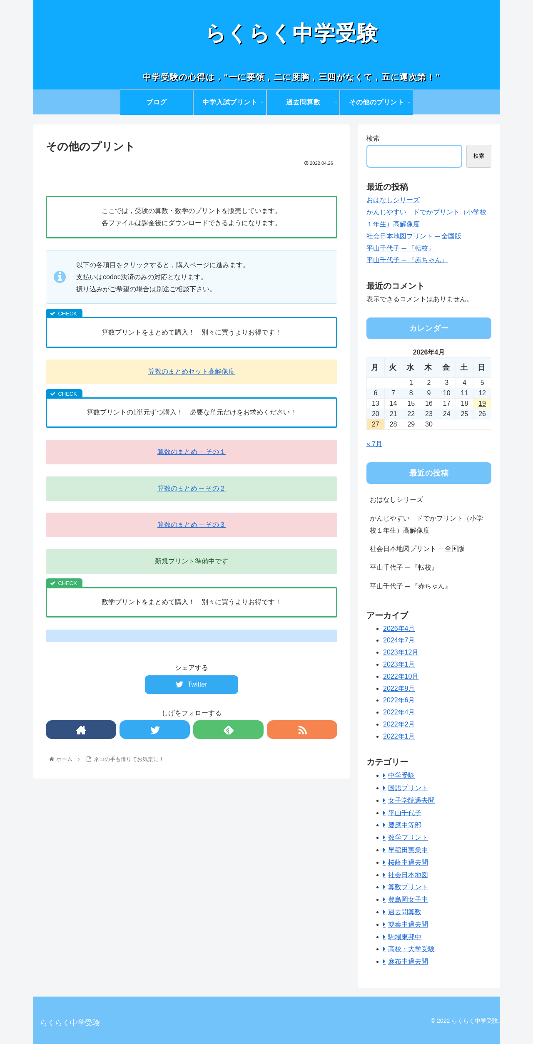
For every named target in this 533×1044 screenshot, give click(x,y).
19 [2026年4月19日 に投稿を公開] (482, 403)
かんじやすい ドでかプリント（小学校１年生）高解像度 (426, 524)
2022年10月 (400, 676)
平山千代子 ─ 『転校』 (400, 248)
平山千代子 (404, 812)
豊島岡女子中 (408, 899)
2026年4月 (399, 628)
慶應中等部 (404, 824)
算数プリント (408, 886)
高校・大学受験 (411, 948)
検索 (373, 138)
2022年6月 (399, 700)
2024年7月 (399, 640)
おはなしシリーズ (393, 199)
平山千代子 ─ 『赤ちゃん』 (407, 259)
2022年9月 (399, 688)
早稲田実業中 (408, 849)
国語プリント (408, 787)
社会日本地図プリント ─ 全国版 (413, 236)
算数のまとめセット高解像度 (191, 371)
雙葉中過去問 (408, 924)
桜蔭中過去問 (408, 862)
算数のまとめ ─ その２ (191, 488)
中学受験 (401, 775)
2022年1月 (399, 736)
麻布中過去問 (408, 961)
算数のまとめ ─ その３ (191, 524)
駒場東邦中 (404, 936)
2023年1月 (399, 664)
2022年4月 (399, 712)
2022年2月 (399, 724)
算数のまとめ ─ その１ (191, 451)
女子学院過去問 (411, 800)
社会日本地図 (408, 874)
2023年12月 (400, 652)
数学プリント (408, 837)
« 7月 (374, 443)
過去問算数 (404, 911)
